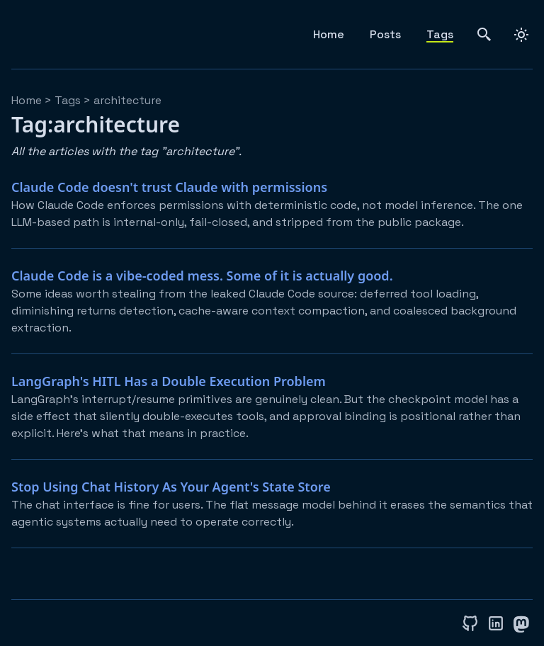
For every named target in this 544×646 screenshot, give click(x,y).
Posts (385, 34)
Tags (439, 34)
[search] (484, 34)
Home (328, 34)
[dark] (521, 34)
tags (68, 100)
